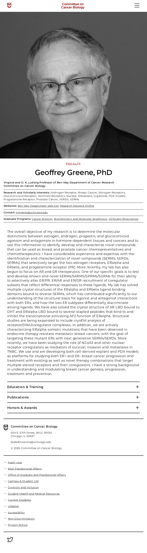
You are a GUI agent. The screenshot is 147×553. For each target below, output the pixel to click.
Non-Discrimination (21, 518)
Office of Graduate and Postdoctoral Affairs (37, 475)
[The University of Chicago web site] (9, 5)
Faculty (73, 163)
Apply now (15, 462)
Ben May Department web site (38, 205)
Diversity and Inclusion (23, 487)
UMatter (13, 506)
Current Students (19, 499)
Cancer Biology (42, 219)
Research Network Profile (77, 205)
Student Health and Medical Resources (34, 493)
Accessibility (16, 512)
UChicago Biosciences (124, 219)
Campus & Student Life (23, 481)
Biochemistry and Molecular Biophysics (80, 219)
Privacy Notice (18, 525)
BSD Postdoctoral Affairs (25, 468)
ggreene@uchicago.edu (32, 212)
